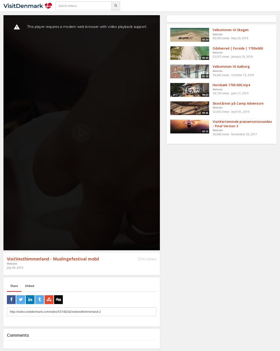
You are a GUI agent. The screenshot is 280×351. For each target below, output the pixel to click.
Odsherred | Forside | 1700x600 (238, 48)
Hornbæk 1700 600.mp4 (231, 85)
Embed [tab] (29, 286)
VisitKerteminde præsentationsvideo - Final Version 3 (242, 123)
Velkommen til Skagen (231, 30)
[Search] (115, 5)
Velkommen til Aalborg (231, 66)
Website (12, 263)
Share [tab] (14, 286)
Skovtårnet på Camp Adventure (238, 103)
